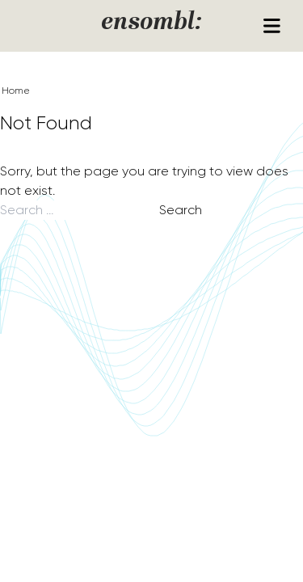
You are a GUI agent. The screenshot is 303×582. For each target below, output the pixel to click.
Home (16, 90)
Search (180, 209)
